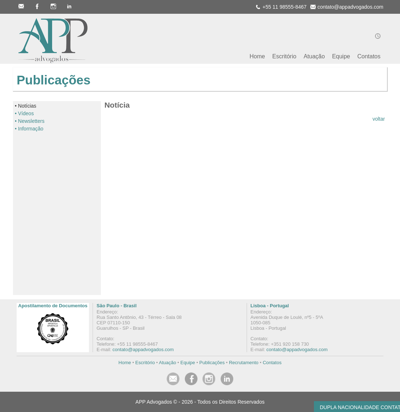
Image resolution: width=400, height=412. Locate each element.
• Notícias (25, 106)
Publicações (212, 362)
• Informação (29, 129)
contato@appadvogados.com (143, 349)
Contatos (272, 362)
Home (125, 362)
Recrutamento (244, 362)
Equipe (187, 362)
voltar (379, 119)
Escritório (145, 362)
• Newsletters (29, 121)
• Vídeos (24, 113)
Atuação (167, 362)
